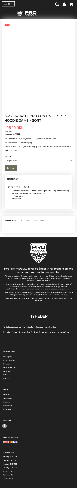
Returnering (7, 371)
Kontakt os (6, 375)
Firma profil (7, 364)
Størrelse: (8, 156)
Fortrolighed (7, 357)
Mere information (11, 150)
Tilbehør (25, 220)
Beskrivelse (12, 179)
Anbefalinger (10, 220)
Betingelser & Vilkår (9, 367)
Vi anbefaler (38, 220)
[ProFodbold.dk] (38, 13)
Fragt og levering (9, 360)
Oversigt (6, 378)
